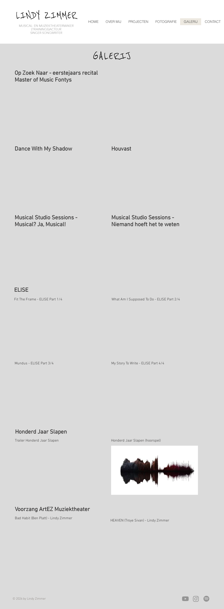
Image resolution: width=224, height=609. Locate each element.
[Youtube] (185, 599)
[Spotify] (206, 599)
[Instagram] (196, 599)
